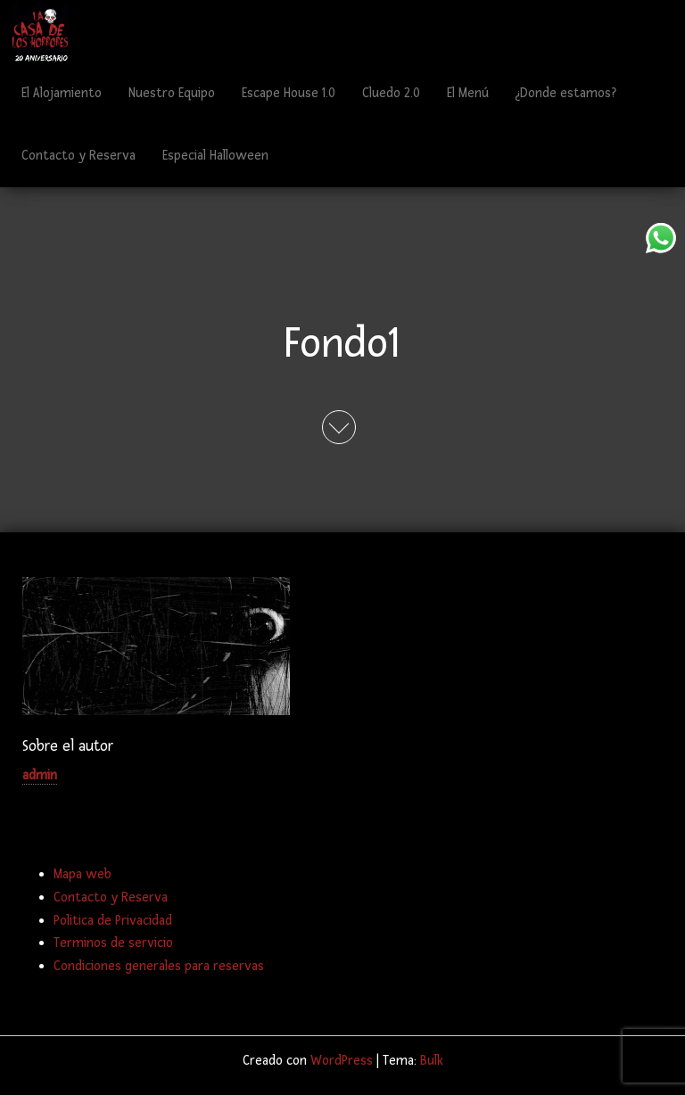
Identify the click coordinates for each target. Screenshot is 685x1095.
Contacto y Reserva (78, 155)
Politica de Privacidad (113, 920)
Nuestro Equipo (171, 93)
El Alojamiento (61, 93)
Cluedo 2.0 (391, 93)
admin (39, 775)
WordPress (341, 1060)
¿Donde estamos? (566, 93)
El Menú (468, 93)
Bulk (431, 1060)
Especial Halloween (215, 155)
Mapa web (82, 874)
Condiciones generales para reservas (159, 966)
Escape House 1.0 (288, 93)
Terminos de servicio (113, 942)
